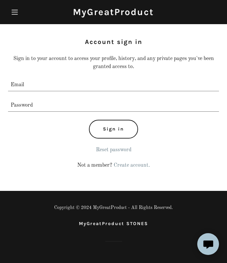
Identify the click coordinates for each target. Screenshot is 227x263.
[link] (113, 13)
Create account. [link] (132, 165)
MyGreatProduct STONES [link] (113, 223)
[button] (24, 12)
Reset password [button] (113, 150)
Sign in (113, 129)
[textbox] (113, 85)
